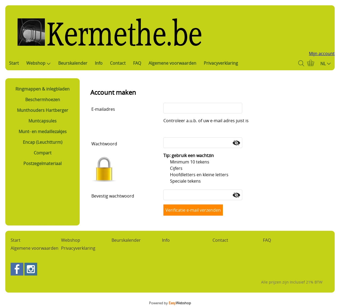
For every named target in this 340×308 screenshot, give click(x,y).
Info (99, 63)
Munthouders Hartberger (42, 110)
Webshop (38, 63)
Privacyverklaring (221, 63)
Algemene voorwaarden (172, 63)
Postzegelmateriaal (42, 163)
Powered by (170, 303)
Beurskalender (72, 63)
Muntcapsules (42, 121)
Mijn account (322, 53)
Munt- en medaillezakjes (43, 131)
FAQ (137, 63)
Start (14, 63)
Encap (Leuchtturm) (42, 142)
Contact (118, 63)
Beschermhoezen (42, 99)
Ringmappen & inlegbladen (42, 89)
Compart (43, 153)
